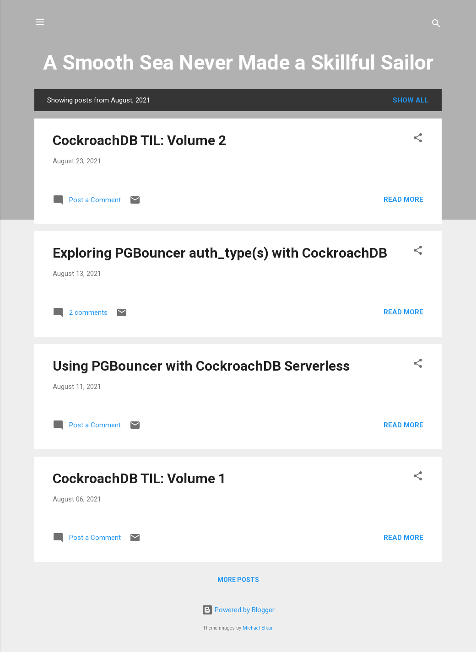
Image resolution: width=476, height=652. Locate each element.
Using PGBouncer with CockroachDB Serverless (201, 366)
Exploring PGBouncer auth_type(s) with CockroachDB (220, 253)
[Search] (436, 25)
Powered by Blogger (238, 610)
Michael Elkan (258, 628)
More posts (238, 579)
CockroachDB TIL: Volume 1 (139, 478)
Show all (411, 100)
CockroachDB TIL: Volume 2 (139, 140)
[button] (417, 139)
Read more (403, 199)
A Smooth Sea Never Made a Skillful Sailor (238, 62)
